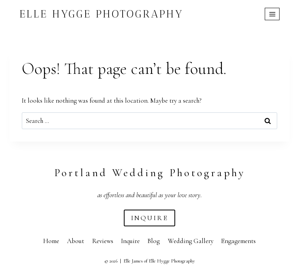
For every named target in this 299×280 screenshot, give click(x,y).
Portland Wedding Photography (149, 172)
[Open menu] (272, 14)
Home (51, 241)
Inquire (130, 241)
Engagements (238, 241)
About (75, 241)
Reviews (102, 241)
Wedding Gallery (190, 241)
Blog (154, 241)
